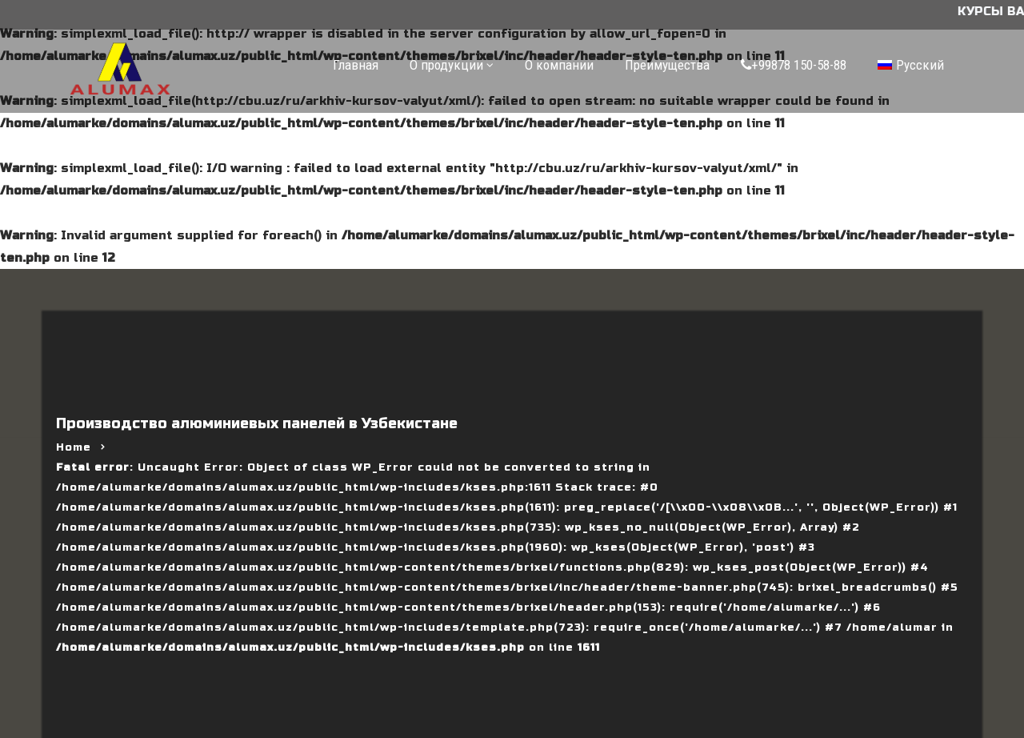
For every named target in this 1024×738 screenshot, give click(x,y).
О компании (559, 65)
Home (73, 447)
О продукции (446, 65)
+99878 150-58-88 (793, 65)
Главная (355, 65)
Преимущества (667, 65)
